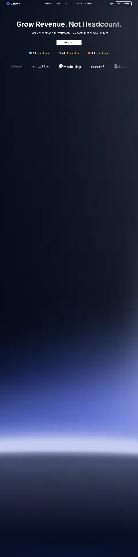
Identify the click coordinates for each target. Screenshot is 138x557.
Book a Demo (123, 3)
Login (111, 3)
